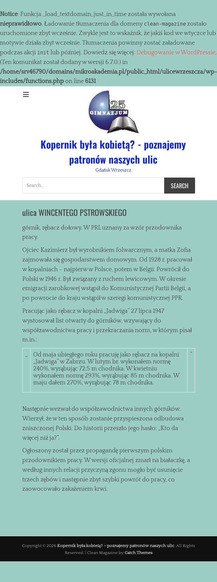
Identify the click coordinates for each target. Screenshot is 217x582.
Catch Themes (139, 552)
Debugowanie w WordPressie (176, 52)
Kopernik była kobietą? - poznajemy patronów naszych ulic (113, 152)
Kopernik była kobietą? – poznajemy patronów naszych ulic (115, 545)
